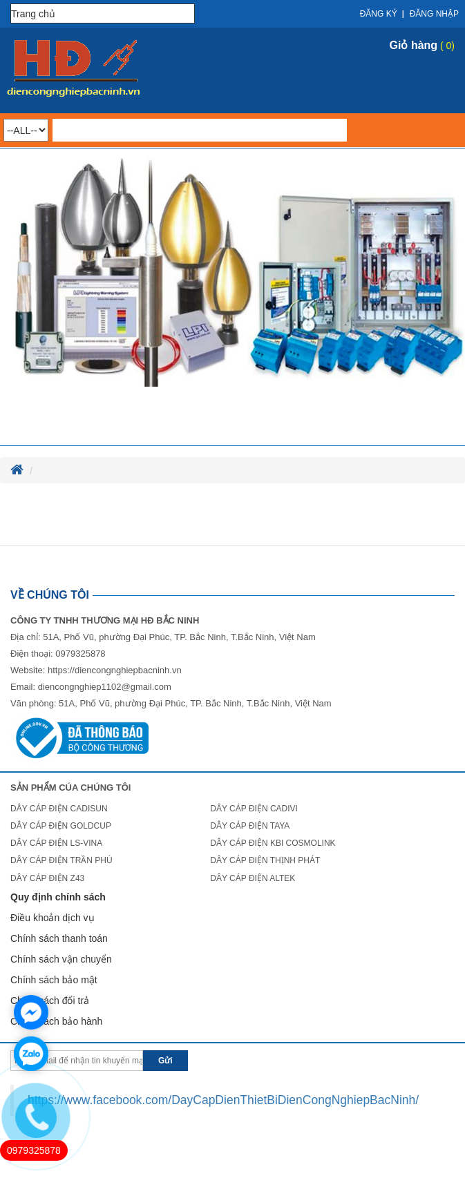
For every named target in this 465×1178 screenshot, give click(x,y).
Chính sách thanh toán (59, 938)
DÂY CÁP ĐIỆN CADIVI (254, 808)
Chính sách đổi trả (49, 1000)
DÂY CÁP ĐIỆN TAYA (250, 826)
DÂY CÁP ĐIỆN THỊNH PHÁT (265, 860)
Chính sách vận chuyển (61, 959)
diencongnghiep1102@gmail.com (104, 687)
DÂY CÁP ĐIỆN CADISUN (59, 808)
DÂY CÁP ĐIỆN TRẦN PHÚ (61, 860)
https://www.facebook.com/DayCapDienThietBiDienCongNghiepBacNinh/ (223, 1100)
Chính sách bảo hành (56, 1021)
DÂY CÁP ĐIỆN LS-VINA (56, 843)
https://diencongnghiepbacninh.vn (115, 670)
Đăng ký (378, 14)
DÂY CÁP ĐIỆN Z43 (47, 878)
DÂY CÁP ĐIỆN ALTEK (252, 878)
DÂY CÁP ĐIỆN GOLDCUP (60, 826)
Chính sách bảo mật (53, 979)
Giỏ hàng (414, 45)
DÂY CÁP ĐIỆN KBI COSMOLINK (272, 843)
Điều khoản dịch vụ (52, 917)
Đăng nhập (434, 14)
